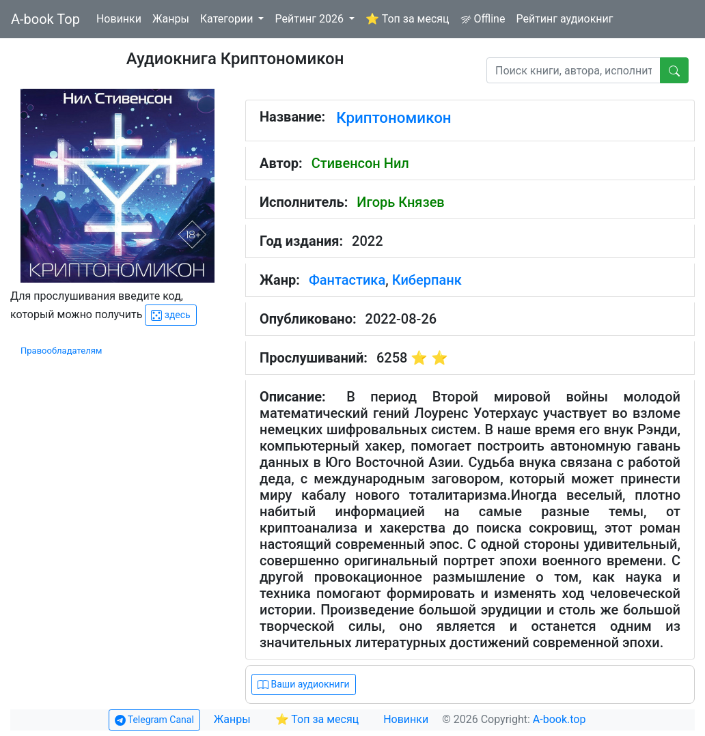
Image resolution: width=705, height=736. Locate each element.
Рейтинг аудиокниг (564, 18)
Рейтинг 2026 (310, 18)
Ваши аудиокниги (304, 684)
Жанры (170, 18)
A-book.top (559, 719)
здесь (170, 315)
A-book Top (45, 19)
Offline (483, 18)
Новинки (118, 18)
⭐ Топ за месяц (407, 18)
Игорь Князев (400, 202)
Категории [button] (228, 18)
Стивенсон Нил (360, 163)
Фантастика (347, 280)
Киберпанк (427, 280)
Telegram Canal (154, 720)
